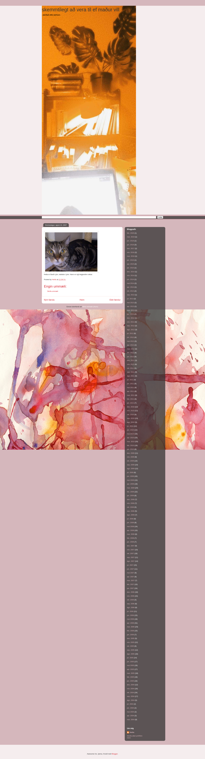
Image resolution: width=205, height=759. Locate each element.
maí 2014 (130, 283)
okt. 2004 (130, 693)
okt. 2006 (130, 600)
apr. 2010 (130, 438)
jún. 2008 (130, 523)
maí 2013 (130, 303)
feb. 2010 (130, 445)
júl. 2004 (130, 704)
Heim (82, 300)
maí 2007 (130, 573)
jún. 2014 (130, 279)
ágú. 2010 (131, 422)
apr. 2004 (130, 716)
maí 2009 (130, 480)
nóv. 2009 (130, 457)
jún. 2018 (130, 241)
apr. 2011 (130, 391)
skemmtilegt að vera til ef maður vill (80, 9)
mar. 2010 (131, 442)
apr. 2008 (130, 530)
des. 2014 (130, 272)
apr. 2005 (130, 669)
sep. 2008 (130, 511)
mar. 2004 (131, 720)
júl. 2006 (130, 611)
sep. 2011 (130, 372)
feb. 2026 (130, 233)
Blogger (115, 754)
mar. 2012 (131, 349)
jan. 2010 (130, 449)
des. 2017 (130, 248)
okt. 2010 (130, 415)
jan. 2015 (130, 268)
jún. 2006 (130, 615)
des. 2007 (130, 546)
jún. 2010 (130, 430)
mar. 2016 (131, 256)
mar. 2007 (131, 580)
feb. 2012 (130, 353)
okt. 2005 (130, 646)
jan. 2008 (130, 542)
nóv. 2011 (130, 364)
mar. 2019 (131, 237)
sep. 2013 (130, 295)
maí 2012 (130, 341)
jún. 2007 (130, 569)
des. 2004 (130, 685)
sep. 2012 (130, 326)
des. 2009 (130, 453)
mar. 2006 (131, 627)
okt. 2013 (130, 291)
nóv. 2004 (130, 689)
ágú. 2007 (131, 561)
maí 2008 (130, 526)
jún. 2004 (130, 708)
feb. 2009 (130, 492)
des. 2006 (130, 592)
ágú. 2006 (131, 607)
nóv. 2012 (130, 322)
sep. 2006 (130, 604)
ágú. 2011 (131, 376)
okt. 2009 (130, 461)
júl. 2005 (130, 658)
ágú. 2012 (131, 330)
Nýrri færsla (49, 300)
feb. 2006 (130, 631)
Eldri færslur (115, 300)
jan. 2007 (130, 588)
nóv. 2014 (130, 275)
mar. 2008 (131, 534)
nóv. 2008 (130, 503)
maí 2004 (130, 712)
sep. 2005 (130, 650)
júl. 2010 (130, 426)
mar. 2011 (131, 395)
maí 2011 (130, 388)
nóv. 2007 (130, 550)
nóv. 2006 (130, 596)
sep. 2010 (130, 418)
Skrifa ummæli (52, 291)
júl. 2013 (130, 299)
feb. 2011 (130, 399)
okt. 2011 (130, 368)
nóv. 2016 (130, 252)
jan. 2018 (130, 245)
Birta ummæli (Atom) (90, 307)
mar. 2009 (131, 488)
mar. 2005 (131, 673)
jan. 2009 (130, 496)
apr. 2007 (130, 577)
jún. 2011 (130, 384)
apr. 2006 (130, 623)
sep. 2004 (130, 696)
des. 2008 (130, 499)
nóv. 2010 (130, 411)
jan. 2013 (130, 314)
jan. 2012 (130, 357)
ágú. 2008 (131, 515)
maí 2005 (130, 665)
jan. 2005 (130, 681)
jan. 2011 (130, 403)
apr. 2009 (130, 484)
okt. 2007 (130, 553)
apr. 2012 (130, 345)
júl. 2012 (130, 333)
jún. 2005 (130, 662)
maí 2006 (130, 619)
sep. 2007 (130, 557)
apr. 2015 (130, 264)
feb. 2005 (130, 677)
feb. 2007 (130, 584)
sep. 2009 (130, 465)
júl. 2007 (130, 565)
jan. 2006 (130, 635)
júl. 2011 (130, 380)
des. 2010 (130, 407)
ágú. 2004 (131, 700)
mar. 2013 (131, 310)
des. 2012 (130, 318)
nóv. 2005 (130, 642)
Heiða (132, 732)
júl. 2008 (130, 519)
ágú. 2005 (131, 654)
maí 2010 (130, 434)
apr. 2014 (130, 287)
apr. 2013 (130, 306)
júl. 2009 (130, 472)
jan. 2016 (130, 260)
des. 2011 (130, 360)
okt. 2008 (130, 507)
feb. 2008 (130, 538)
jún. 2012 (130, 337)
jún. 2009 (130, 476)
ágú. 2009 (131, 469)
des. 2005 (130, 638)
